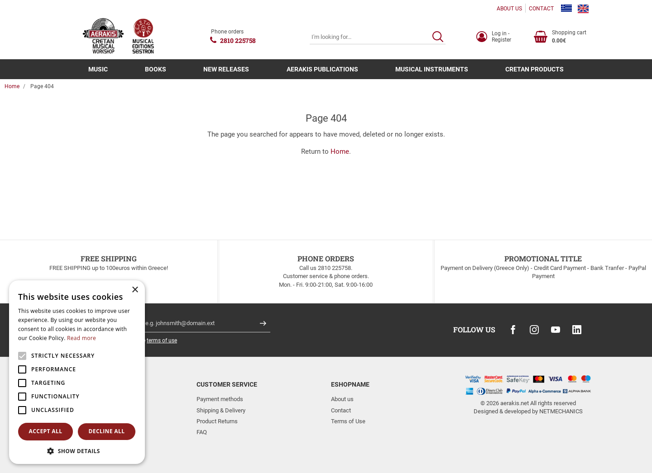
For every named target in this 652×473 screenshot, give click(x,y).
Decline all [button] (107, 431)
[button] (77, 450)
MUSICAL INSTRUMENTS (431, 69)
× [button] (134, 290)
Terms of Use (348, 421)
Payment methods (220, 399)
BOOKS (155, 69)
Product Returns (217, 421)
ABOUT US (509, 8)
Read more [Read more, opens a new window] (81, 338)
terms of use (162, 340)
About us (342, 399)
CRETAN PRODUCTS (534, 69)
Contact (341, 410)
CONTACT (541, 8)
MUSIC (98, 69)
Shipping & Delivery (221, 410)
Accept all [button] (45, 431)
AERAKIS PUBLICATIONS (322, 69)
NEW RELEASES (226, 69)
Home (12, 86)
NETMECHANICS (561, 411)
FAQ (202, 432)
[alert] (77, 372)
